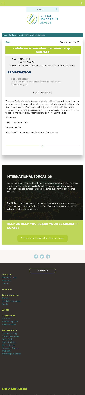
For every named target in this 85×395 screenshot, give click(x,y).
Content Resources (10, 336)
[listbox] (70, 41)
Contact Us (42, 271)
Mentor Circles (8, 345)
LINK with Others (9, 342)
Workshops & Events (11, 353)
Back (7, 42)
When (14, 59)
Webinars (6, 350)
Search (56, 9)
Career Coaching (9, 333)
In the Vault (7, 339)
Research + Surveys (10, 348)
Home (5, 35)
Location (13, 65)
